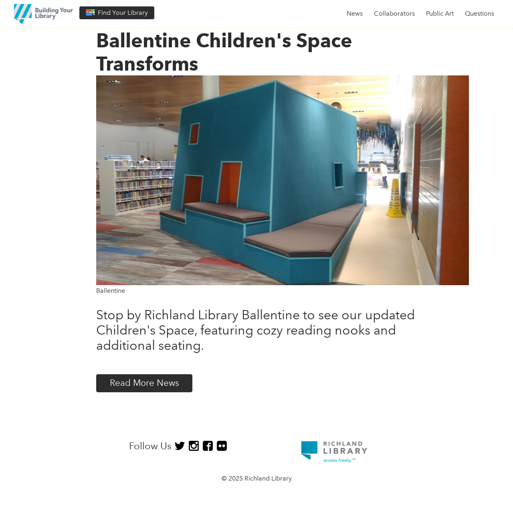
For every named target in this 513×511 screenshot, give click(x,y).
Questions (479, 13)
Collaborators (394, 13)
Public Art (440, 13)
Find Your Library (117, 12)
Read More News (144, 382)
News (355, 13)
